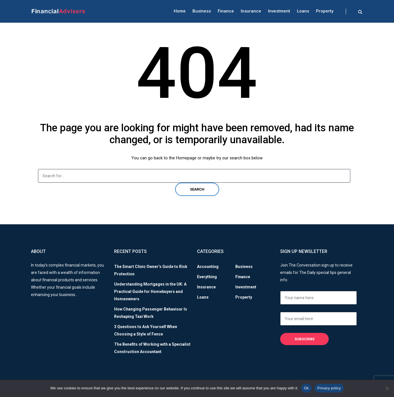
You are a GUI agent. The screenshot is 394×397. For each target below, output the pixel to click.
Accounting (208, 266)
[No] (387, 388)
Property (324, 11)
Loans (303, 11)
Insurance (251, 11)
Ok (306, 388)
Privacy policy (329, 388)
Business (201, 11)
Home (180, 11)
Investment (279, 11)
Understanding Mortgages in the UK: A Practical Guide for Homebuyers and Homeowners (150, 291)
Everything (207, 276)
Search (197, 189)
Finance (226, 11)
